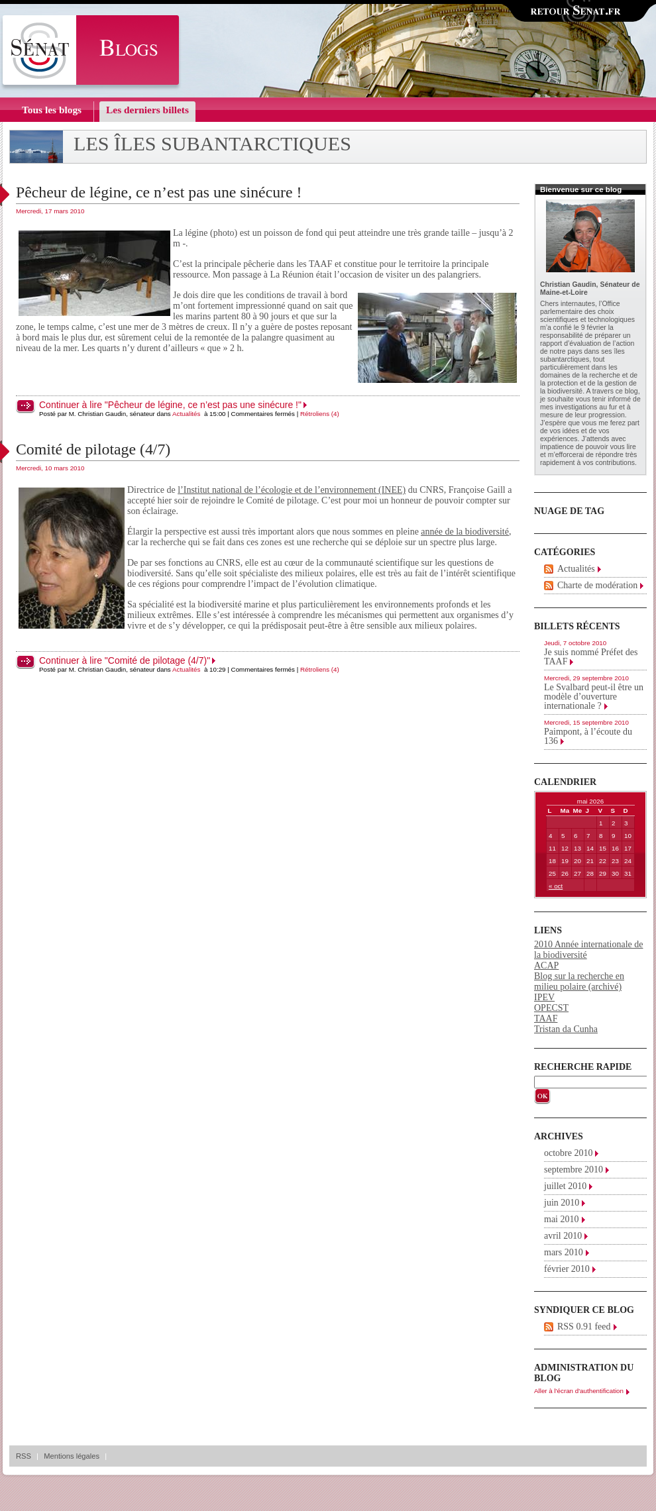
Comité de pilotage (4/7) (93, 449)
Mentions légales (71, 1456)
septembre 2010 (573, 1169)
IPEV (544, 997)
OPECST (551, 1008)
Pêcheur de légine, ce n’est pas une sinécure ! (158, 192)
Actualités (186, 413)
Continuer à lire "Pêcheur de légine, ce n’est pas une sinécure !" (170, 404)
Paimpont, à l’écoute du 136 (588, 736)
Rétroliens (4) (319, 413)
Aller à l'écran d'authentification (579, 1390)
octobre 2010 (568, 1153)
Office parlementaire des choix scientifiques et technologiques (587, 311)
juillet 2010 (565, 1186)
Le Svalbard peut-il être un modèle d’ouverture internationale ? (593, 696)
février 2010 (567, 1269)
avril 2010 (563, 1236)
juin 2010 (561, 1203)
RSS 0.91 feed (584, 1326)
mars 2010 (563, 1252)
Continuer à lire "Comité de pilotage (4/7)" (124, 660)
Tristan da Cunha (566, 1029)
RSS (23, 1456)
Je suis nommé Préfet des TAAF (591, 656)
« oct (556, 886)
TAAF (545, 1018)
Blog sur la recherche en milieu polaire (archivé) (579, 981)
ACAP (546, 965)
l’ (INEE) (292, 490)
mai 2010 (561, 1219)
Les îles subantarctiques (212, 143)
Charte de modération (597, 585)
